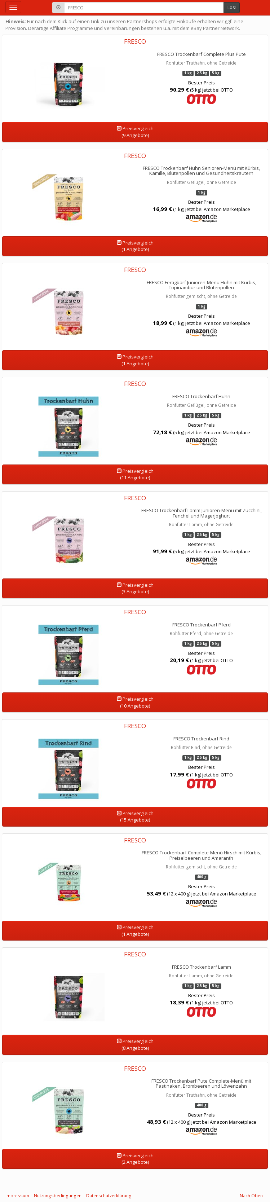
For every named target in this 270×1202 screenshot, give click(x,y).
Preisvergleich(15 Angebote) (135, 816)
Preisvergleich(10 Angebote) (135, 702)
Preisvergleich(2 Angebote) (135, 1159)
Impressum (17, 1196)
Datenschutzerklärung (109, 1196)
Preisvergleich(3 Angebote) (135, 588)
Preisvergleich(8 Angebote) (135, 1044)
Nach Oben (251, 1196)
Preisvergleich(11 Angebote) (135, 474)
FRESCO (135, 41)
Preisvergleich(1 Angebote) (135, 246)
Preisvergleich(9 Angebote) (135, 131)
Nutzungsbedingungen (57, 1196)
